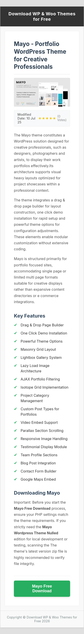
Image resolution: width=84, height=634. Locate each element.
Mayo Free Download (42, 588)
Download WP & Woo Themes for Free (42, 16)
